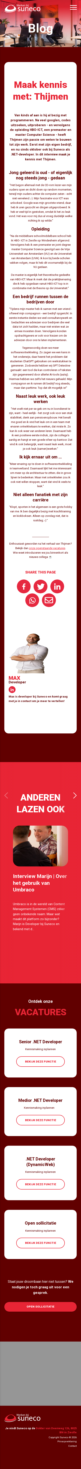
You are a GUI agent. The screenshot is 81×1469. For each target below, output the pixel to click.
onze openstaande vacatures (47, 548)
